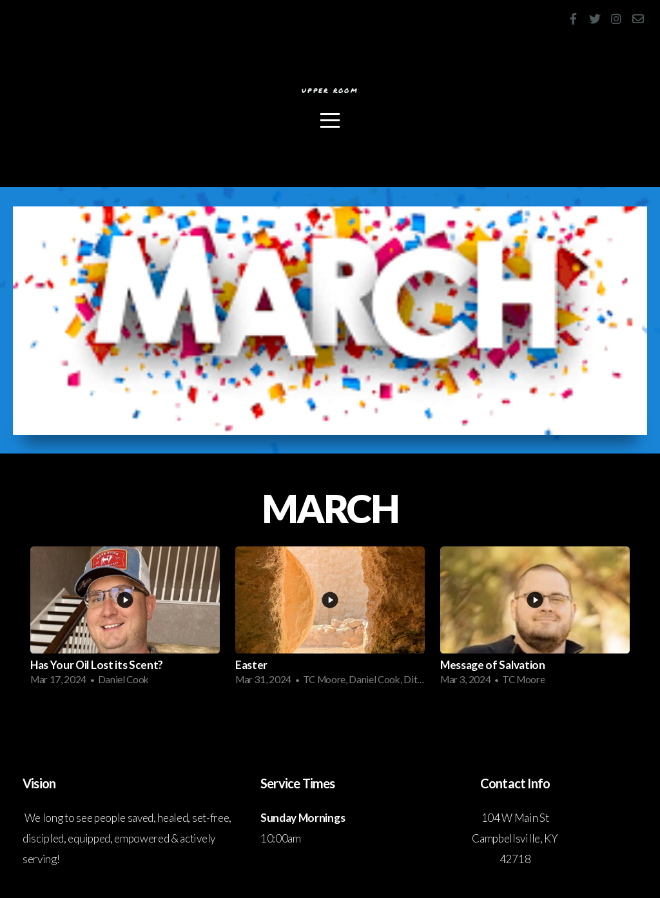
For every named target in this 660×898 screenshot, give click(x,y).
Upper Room (330, 92)
